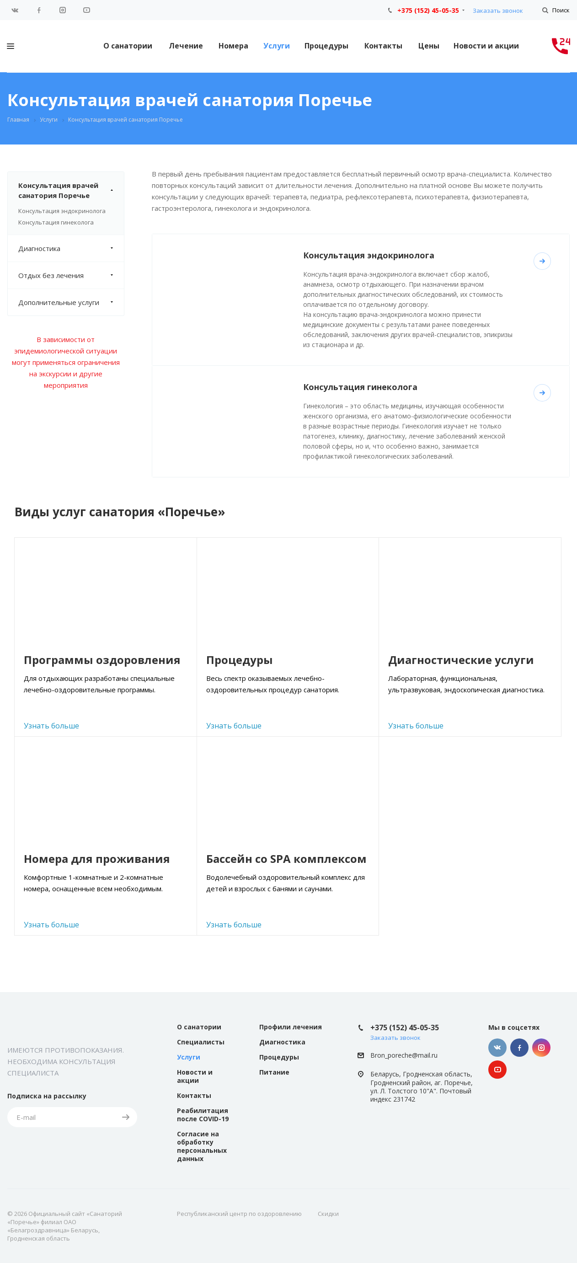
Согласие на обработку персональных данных (202, 1146)
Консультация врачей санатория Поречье (71, 190)
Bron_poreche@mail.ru (404, 1055)
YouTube (86, 10)
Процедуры (326, 46)
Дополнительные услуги (71, 302)
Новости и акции (486, 46)
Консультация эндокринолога (62, 211)
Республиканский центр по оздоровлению (239, 1213)
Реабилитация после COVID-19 (203, 1114)
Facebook (39, 10)
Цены (428, 46)
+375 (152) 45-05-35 (428, 10)
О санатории (127, 46)
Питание (274, 1072)
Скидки (328, 1213)
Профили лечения (290, 1026)
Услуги (276, 46)
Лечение (186, 46)
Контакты (383, 46)
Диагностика (71, 248)
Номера (233, 46)
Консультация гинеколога (56, 222)
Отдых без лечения (71, 275)
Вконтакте (15, 10)
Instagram (62, 10)
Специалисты (200, 1042)
